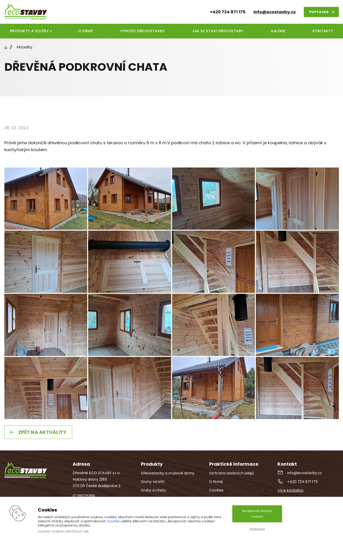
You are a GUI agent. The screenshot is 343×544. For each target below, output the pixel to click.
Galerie (278, 31)
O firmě (85, 31)
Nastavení (257, 529)
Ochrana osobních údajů (231, 473)
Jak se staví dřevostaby (218, 31)
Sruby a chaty (153, 490)
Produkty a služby (29, 31)
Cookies (216, 490)
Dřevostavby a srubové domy (167, 473)
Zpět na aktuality (42, 432)
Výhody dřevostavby (142, 31)
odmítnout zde (77, 531)
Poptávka (319, 12)
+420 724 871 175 (302, 481)
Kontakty (323, 31)
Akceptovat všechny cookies (257, 514)
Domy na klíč (153, 481)
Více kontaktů (290, 490)
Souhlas (113, 521)
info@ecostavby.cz (275, 12)
